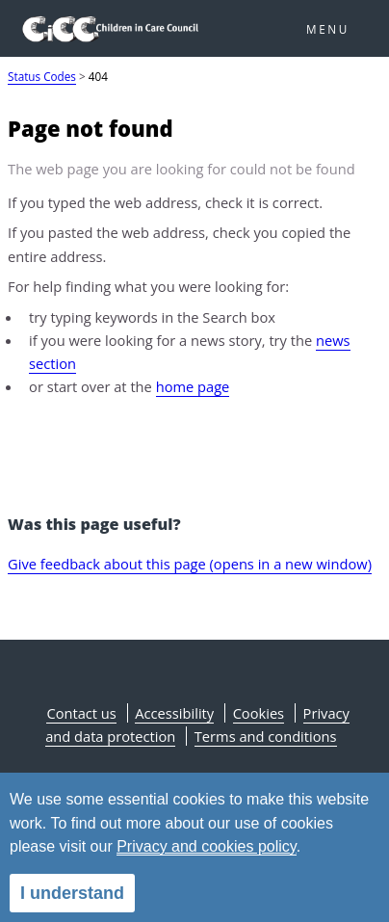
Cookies (258, 713)
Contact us (81, 713)
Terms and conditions (265, 736)
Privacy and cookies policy (206, 846)
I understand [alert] (72, 893)
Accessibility (174, 713)
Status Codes (42, 76)
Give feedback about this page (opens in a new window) (190, 563)
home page (193, 386)
